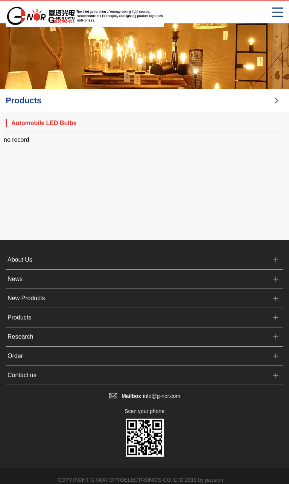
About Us (20, 264)
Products (19, 322)
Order (15, 360)
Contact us (22, 379)
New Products (26, 303)
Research (20, 341)
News (15, 283)
